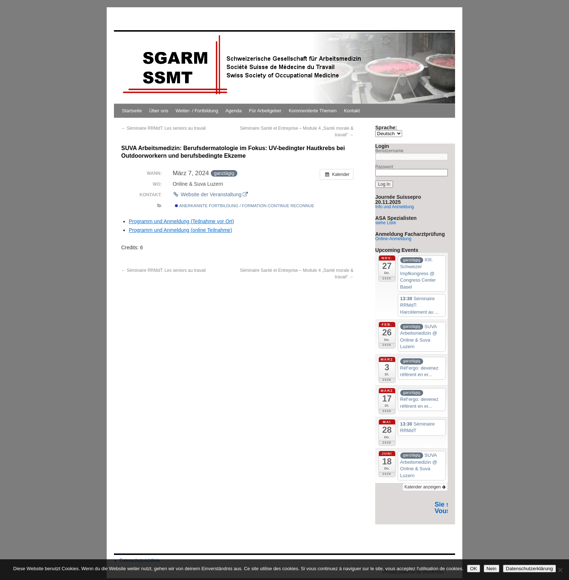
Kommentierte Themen (313, 110)
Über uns (158, 110)
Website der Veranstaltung (210, 194)
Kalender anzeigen (425, 487)
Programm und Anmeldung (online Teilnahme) (180, 230)
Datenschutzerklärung (529, 568)
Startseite (132, 110)
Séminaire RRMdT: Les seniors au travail (163, 128)
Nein (491, 568)
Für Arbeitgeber (265, 110)
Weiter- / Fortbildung (197, 110)
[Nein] (560, 569)
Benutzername (389, 150)
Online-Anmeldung (393, 238)
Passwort (384, 166)
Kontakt (352, 110)
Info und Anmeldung (394, 206)
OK (473, 568)
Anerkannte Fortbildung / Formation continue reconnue (244, 206)
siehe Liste (385, 222)
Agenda (233, 110)
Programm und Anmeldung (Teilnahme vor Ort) (181, 221)
